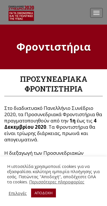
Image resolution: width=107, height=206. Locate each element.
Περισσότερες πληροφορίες (56, 181)
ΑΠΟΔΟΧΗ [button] (44, 192)
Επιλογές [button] (18, 193)
